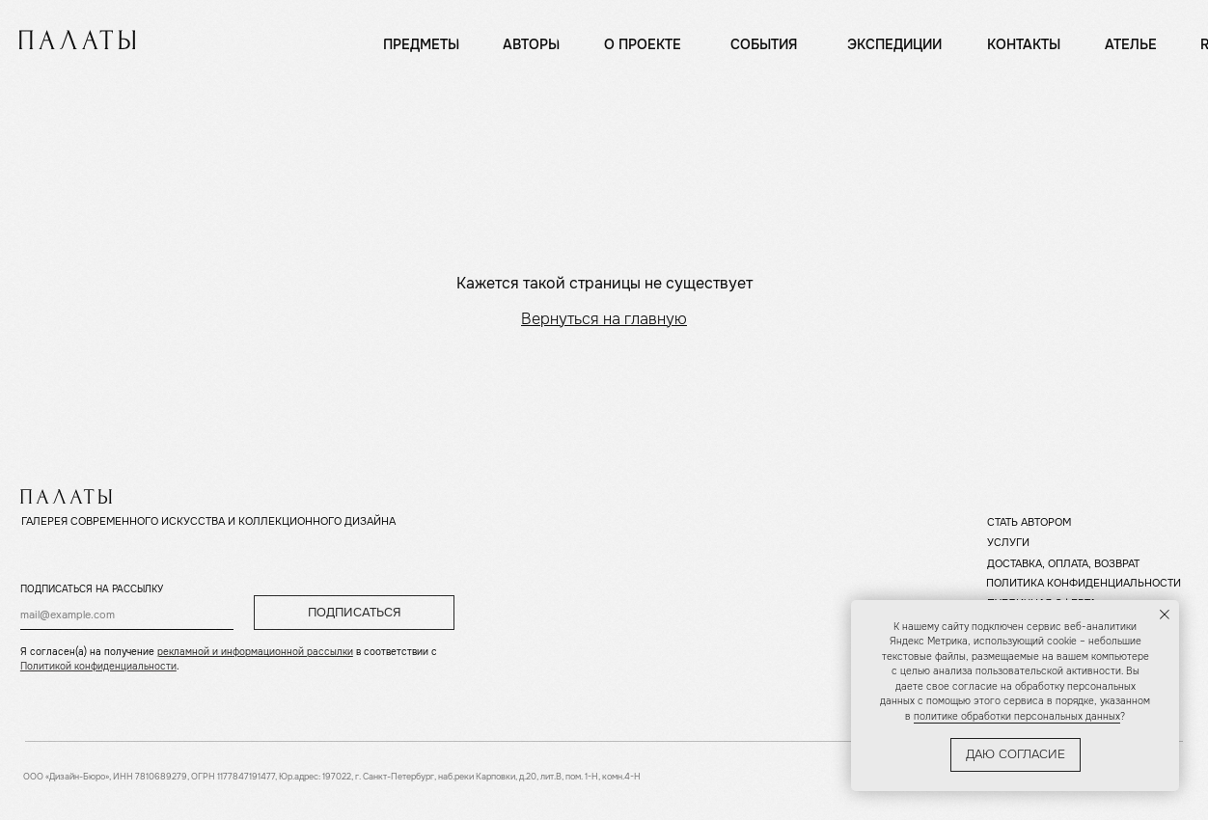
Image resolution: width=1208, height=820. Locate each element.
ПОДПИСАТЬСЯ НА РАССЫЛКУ (91, 589)
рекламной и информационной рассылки (255, 651)
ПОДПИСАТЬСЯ (354, 612)
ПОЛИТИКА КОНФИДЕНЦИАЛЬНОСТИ (1083, 582)
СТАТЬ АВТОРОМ (1029, 522)
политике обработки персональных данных (1017, 716)
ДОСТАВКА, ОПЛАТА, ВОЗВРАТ (1063, 563)
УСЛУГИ (1008, 542)
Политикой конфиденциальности (98, 666)
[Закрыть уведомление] (1164, 614)
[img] (77, 39)
